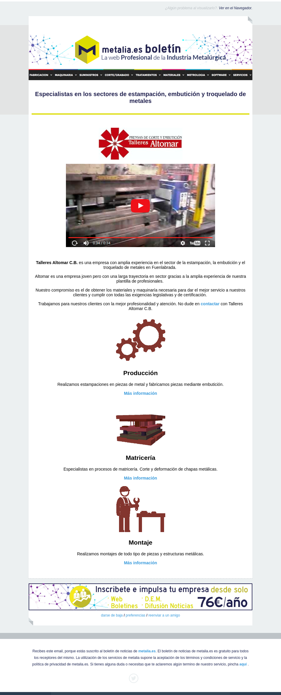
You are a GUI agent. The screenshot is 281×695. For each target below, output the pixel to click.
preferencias (135, 615)
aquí (243, 664)
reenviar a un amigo (164, 615)
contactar (210, 303)
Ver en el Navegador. (235, 8)
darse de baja (112, 615)
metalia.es (147, 651)
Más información (140, 393)
